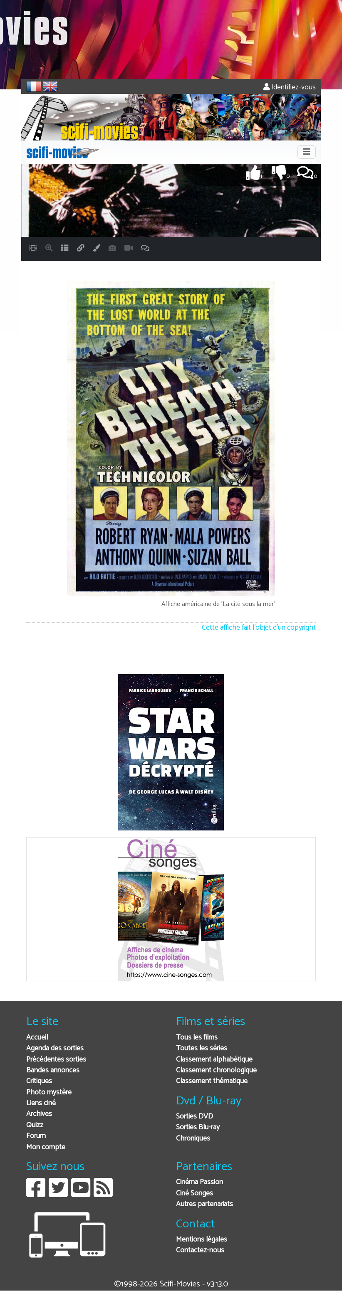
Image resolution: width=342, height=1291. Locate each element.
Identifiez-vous (289, 87)
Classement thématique (212, 1081)
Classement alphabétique (214, 1060)
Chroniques (193, 1139)
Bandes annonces (52, 1070)
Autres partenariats (204, 1204)
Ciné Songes (194, 1194)
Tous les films (197, 1038)
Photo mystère (49, 1093)
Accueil (37, 1038)
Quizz (34, 1125)
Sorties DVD (194, 1117)
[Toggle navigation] (306, 152)
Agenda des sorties (55, 1048)
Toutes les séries (201, 1048)
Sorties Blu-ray (198, 1127)
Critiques (39, 1081)
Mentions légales (201, 1240)
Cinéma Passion (199, 1182)
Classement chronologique (216, 1070)
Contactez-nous (200, 1250)
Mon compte (45, 1147)
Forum (36, 1136)
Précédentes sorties (56, 1060)
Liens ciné (41, 1103)
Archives (39, 1114)
